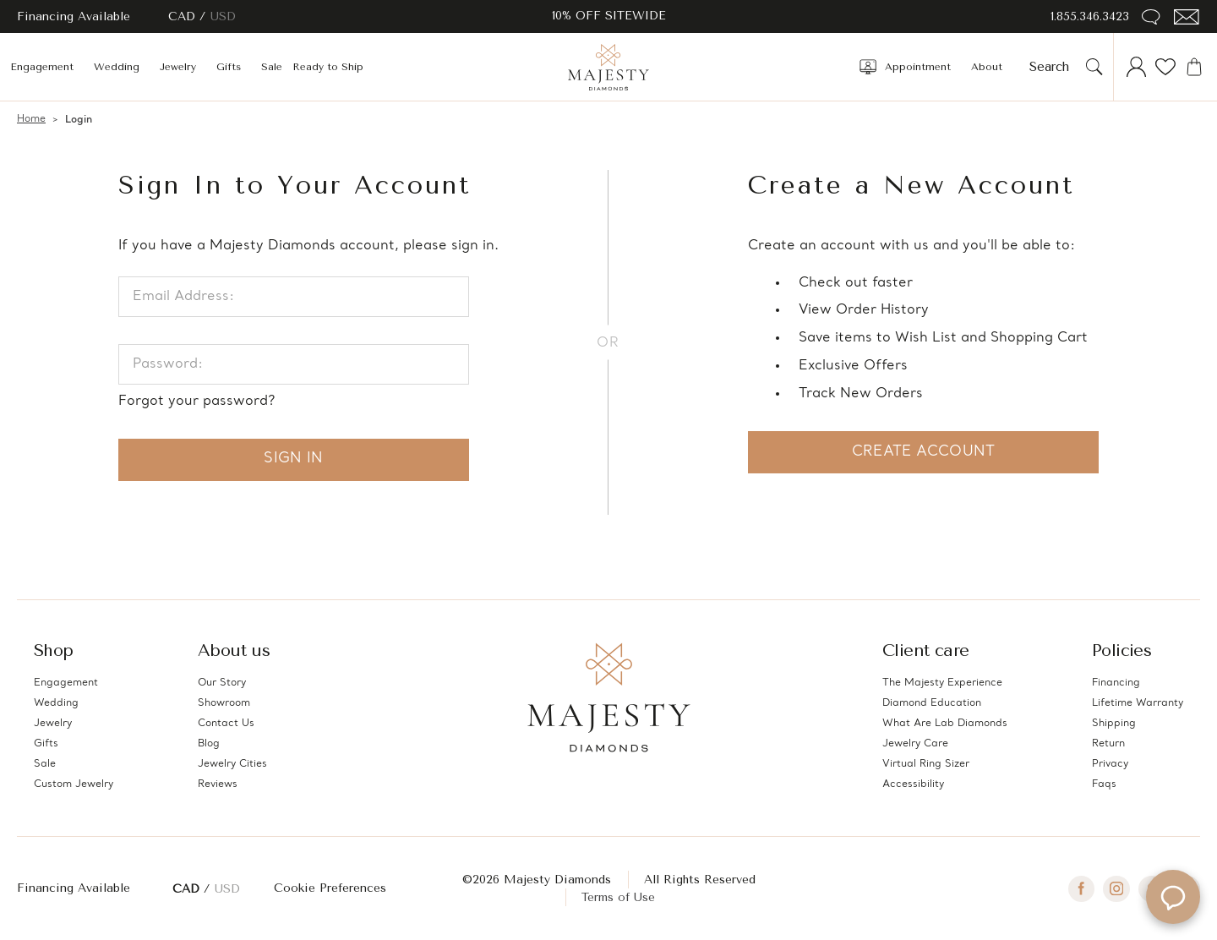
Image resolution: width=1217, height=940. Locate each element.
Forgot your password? (196, 401)
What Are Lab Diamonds (944, 724)
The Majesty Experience (942, 683)
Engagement (42, 67)
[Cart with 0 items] (1194, 67)
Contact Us (226, 724)
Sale (271, 67)
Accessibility (913, 784)
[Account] (1136, 67)
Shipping (1114, 724)
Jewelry (178, 67)
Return (1108, 744)
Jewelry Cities (232, 764)
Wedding (116, 67)
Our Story (222, 683)
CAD (183, 16)
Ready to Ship (327, 67)
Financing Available (73, 888)
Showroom (224, 703)
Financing (1116, 683)
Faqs (1104, 784)
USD (223, 16)
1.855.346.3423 (1090, 16)
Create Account (923, 452)
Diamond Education (931, 703)
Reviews (217, 784)
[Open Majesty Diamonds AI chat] (1173, 896)
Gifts (228, 67)
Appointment (905, 66)
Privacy (1110, 764)
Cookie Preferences (330, 888)
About (986, 67)
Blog (209, 744)
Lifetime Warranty (1137, 703)
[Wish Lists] (1165, 67)
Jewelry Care (915, 744)
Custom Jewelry (73, 784)
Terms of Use (618, 897)
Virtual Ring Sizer (925, 764)
